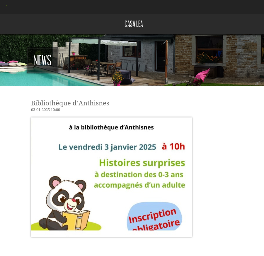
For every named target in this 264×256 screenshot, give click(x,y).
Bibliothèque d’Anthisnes (70, 103)
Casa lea (134, 23)
